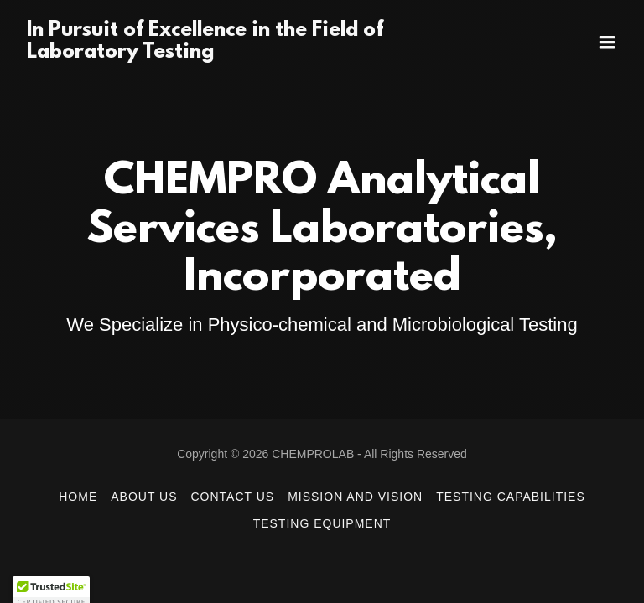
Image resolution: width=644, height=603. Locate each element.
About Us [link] (144, 496)
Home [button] (78, 496)
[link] (231, 53)
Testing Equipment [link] (322, 523)
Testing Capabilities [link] (510, 496)
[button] (607, 42)
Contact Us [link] (233, 496)
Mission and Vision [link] (355, 496)
